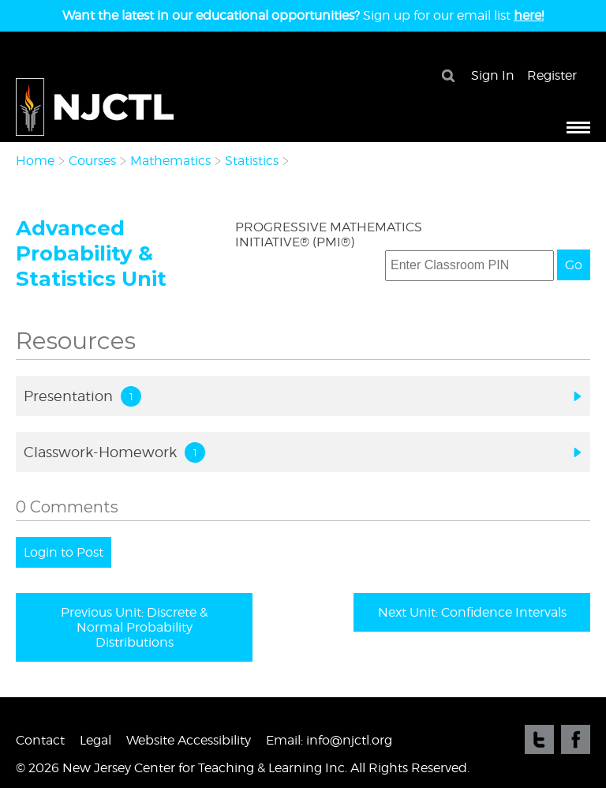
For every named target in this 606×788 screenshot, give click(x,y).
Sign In (492, 75)
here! (529, 15)
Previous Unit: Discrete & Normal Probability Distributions (134, 627)
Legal (95, 740)
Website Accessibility (188, 740)
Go (573, 264)
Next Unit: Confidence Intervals (472, 612)
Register (552, 75)
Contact (40, 740)
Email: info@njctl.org (329, 740)
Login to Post (63, 552)
